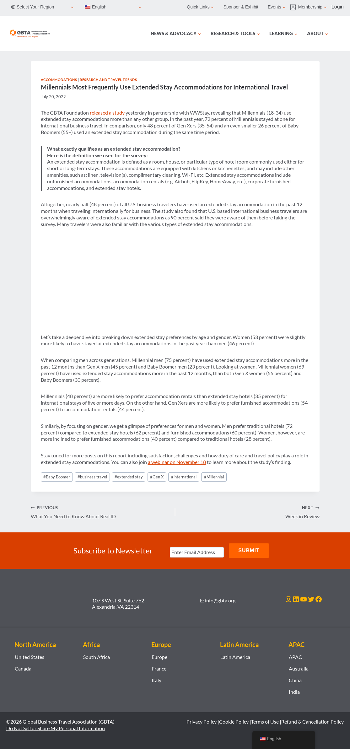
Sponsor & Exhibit (240, 6)
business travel (92, 476)
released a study (107, 113)
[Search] (340, 33)
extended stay (129, 476)
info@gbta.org (220, 600)
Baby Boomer (56, 476)
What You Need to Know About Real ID (100, 511)
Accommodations (59, 80)
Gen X (157, 476)
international (184, 476)
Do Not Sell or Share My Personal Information (55, 728)
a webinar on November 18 (177, 462)
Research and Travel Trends (108, 80)
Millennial (214, 476)
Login (337, 6)
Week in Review (250, 511)
